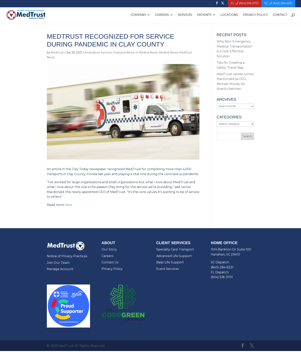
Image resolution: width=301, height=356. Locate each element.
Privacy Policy (255, 15)
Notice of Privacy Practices (67, 256)
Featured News (123, 52)
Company (138, 15)
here (68, 205)
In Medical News (146, 52)
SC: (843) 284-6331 (278, 3)
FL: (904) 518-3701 (245, 3)
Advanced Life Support (174, 256)
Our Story (109, 249)
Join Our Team (58, 263)
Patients (204, 15)
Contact (280, 15)
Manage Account (60, 269)
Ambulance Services (98, 52)
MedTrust (57, 52)
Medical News (168, 52)
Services (185, 15)
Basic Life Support (170, 262)
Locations (229, 15)
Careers (162, 15)
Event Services (167, 269)
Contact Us (110, 262)
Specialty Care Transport (175, 249)
